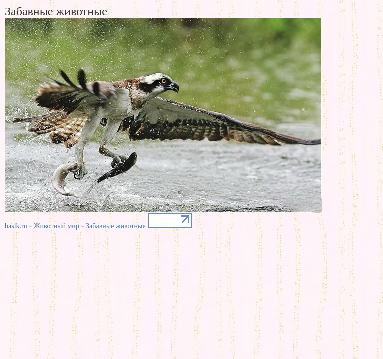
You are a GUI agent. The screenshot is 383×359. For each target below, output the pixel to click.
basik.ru (16, 226)
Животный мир (56, 226)
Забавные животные (116, 226)
